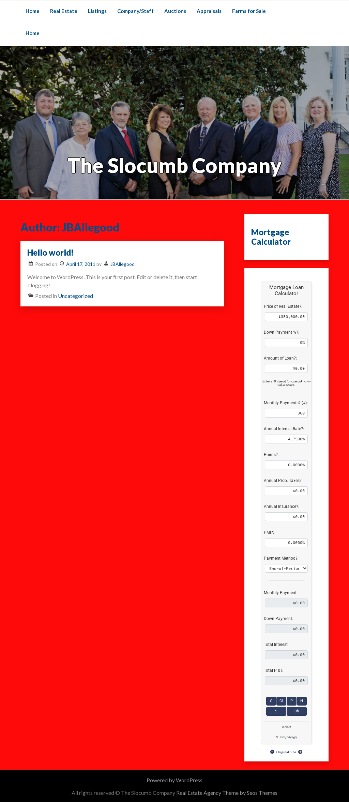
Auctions (175, 11)
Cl (281, 701)
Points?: (271, 454)
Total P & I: (273, 670)
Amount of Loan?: (280, 358)
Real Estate (63, 11)
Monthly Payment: (281, 592)
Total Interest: (276, 644)
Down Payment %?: (281, 332)
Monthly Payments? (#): (286, 402)
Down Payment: (278, 618)
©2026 (286, 727)
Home (33, 11)
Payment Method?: (281, 558)
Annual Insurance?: (281, 506)
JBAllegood (122, 264)
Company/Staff (135, 11)
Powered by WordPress (174, 780)
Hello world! (50, 252)
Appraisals (209, 11)
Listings (97, 11)
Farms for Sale (249, 11)
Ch (296, 711)
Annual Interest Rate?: (284, 428)
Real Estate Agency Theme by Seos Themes (226, 792)
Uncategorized (75, 295)
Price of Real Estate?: (283, 306)
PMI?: (269, 532)
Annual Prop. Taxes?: (283, 480)
